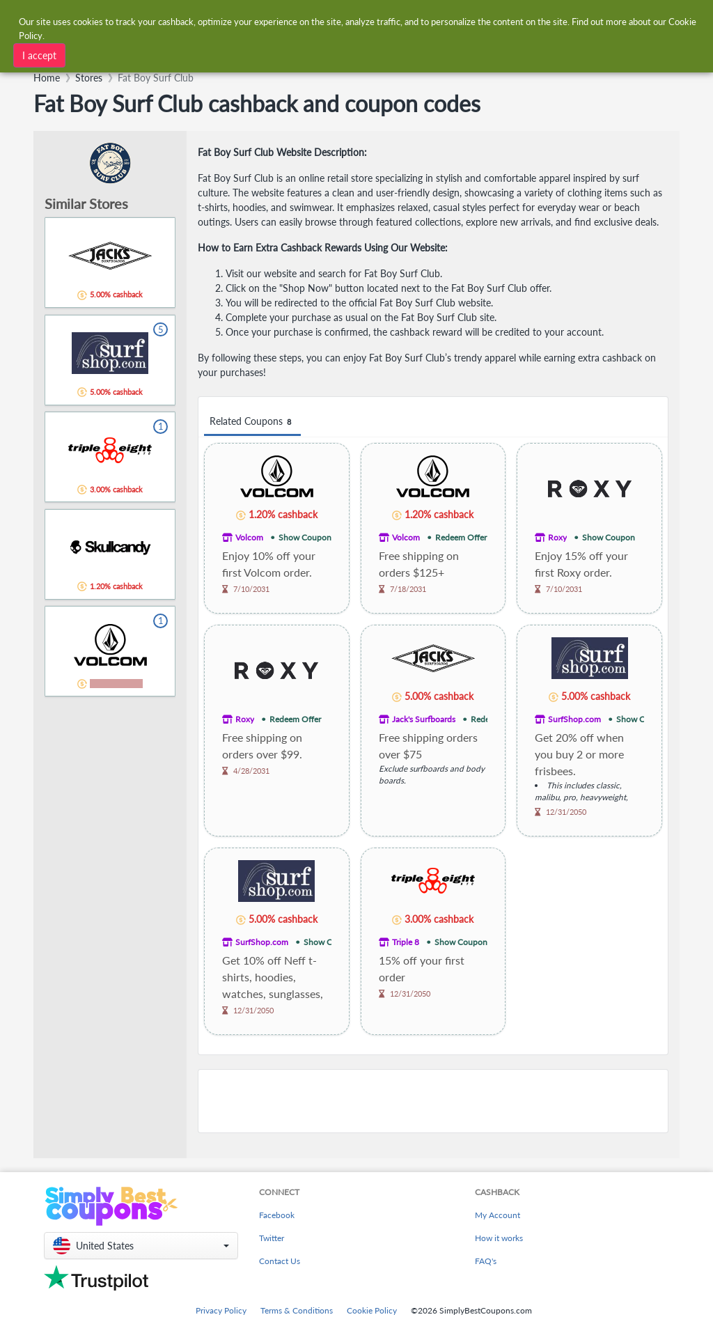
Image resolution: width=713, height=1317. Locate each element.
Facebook (277, 1215)
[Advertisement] (433, 1101)
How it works (499, 1238)
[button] (141, 1245)
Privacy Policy (221, 1310)
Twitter (271, 1238)
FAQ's (485, 1261)
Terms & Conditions (296, 1310)
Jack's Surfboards (423, 719)
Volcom (249, 537)
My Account (497, 1215)
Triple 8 (405, 942)
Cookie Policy (372, 1310)
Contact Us (279, 1261)
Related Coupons (252, 421)
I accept (39, 55)
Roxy (557, 537)
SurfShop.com (574, 719)
